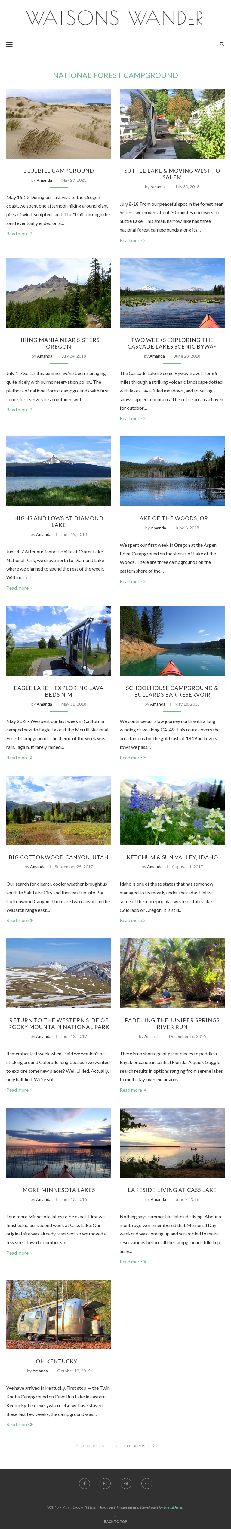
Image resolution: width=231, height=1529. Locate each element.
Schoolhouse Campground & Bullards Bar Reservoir (172, 691)
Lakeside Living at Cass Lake (172, 1189)
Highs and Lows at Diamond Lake (58, 521)
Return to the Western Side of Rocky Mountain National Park (58, 1023)
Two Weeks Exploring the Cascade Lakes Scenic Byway (172, 343)
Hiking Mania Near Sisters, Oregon (58, 343)
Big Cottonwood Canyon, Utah (59, 857)
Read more (19, 233)
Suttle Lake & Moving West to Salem (172, 173)
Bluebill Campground (58, 170)
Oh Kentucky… (59, 1361)
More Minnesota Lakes (59, 1189)
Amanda (44, 180)
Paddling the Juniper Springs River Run (172, 1023)
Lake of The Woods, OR (172, 518)
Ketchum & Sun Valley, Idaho (172, 857)
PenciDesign (174, 1507)
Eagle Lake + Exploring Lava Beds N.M (58, 691)
